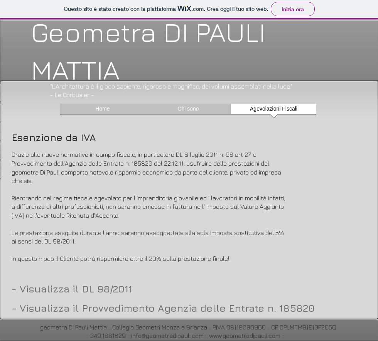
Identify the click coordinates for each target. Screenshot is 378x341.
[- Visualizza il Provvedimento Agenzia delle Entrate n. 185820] (164, 307)
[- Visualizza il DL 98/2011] (72, 288)
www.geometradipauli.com (244, 335)
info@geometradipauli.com (167, 335)
